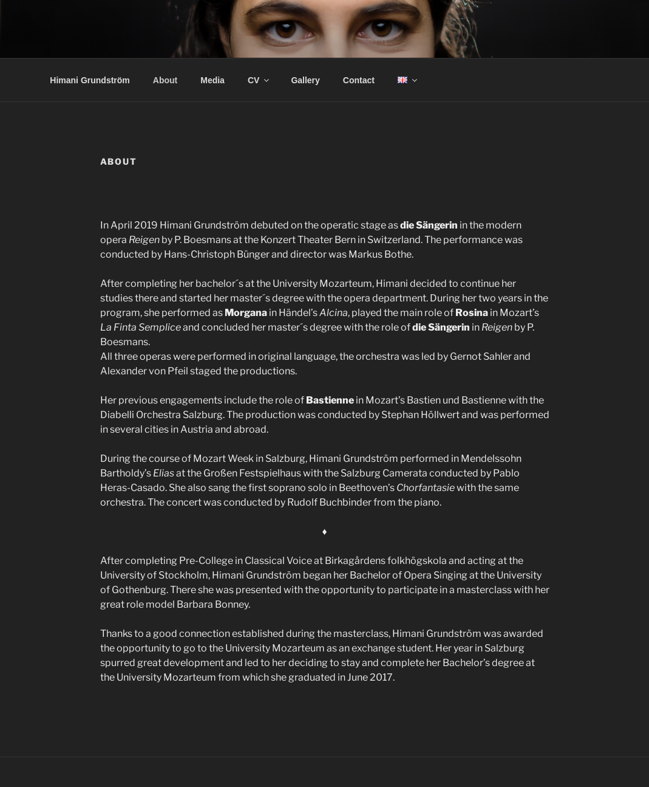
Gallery (305, 80)
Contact (359, 80)
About (165, 80)
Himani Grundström (89, 80)
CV (259, 80)
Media (212, 80)
